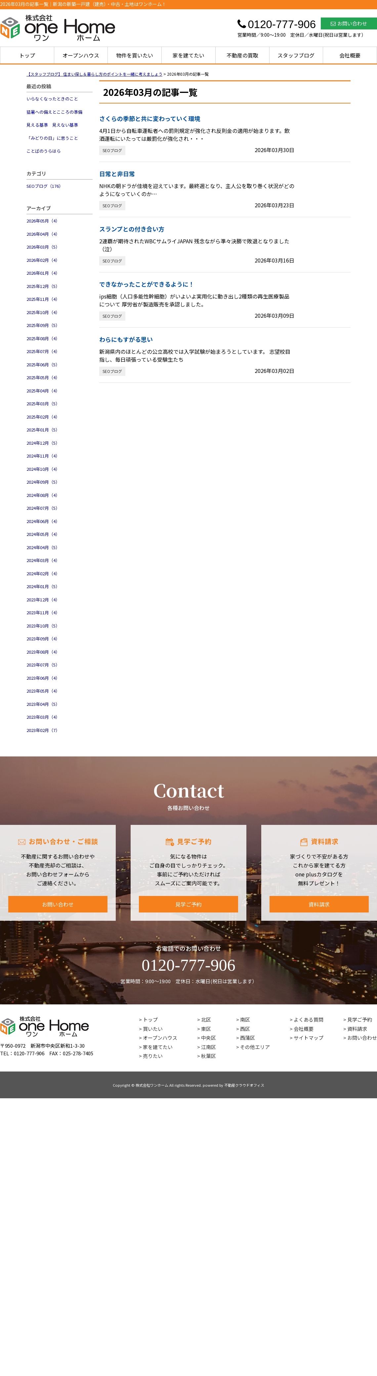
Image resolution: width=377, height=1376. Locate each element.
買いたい (153, 1028)
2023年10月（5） (43, 626)
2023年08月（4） (43, 652)
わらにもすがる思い (126, 339)
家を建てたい (188, 55)
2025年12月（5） (43, 286)
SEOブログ (112, 150)
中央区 (208, 1037)
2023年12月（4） (43, 599)
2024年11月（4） (43, 456)
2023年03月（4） (43, 717)
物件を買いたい (134, 55)
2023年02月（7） (43, 730)
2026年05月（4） (43, 221)
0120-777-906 (188, 965)
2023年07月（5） (43, 665)
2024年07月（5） (43, 508)
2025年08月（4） (43, 338)
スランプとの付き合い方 (131, 228)
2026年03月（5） (43, 247)
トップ (27, 55)
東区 (206, 1028)
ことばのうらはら (43, 151)
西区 (245, 1028)
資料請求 (319, 904)
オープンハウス (81, 55)
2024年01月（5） (43, 586)
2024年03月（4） (43, 560)
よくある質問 (308, 1019)
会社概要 (349, 55)
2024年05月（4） (43, 534)
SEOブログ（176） (44, 186)
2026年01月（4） (43, 273)
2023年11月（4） (43, 612)
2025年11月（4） (43, 299)
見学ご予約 (188, 904)
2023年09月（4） (43, 638)
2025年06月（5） (43, 364)
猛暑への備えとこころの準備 (54, 112)
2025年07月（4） (43, 351)
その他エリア (255, 1046)
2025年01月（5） (43, 429)
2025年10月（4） (43, 312)
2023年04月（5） (43, 704)
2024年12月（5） (43, 443)
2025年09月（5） (43, 325)
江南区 (208, 1046)
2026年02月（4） (43, 260)
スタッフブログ (295, 55)
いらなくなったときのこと (52, 99)
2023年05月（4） (43, 691)
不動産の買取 (242, 55)
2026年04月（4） (43, 234)
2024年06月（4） (43, 521)
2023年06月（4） (43, 678)
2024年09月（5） (43, 482)
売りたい (153, 1055)
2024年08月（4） (43, 495)
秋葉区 (208, 1055)
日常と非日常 (117, 173)
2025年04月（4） (43, 390)
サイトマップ (308, 1037)
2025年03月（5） (43, 403)
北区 (206, 1019)
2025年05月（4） (43, 377)
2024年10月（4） (43, 469)
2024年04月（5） (43, 547)
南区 (245, 1019)
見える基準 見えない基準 (52, 125)
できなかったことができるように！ (146, 284)
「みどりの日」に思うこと (52, 138)
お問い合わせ (349, 23)
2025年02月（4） (43, 417)
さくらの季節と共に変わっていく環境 (149, 118)
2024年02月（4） (43, 573)
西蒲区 (247, 1037)
